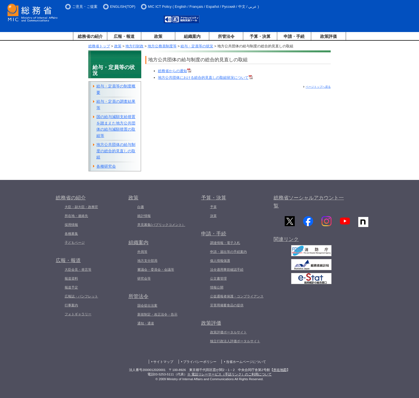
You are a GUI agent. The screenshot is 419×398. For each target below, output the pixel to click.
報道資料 (71, 278)
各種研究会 (106, 166)
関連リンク (286, 241)
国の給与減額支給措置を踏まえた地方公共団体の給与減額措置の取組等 (115, 126)
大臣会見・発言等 (78, 270)
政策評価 (328, 36)
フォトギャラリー (78, 314)
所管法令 (226, 36)
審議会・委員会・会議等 (155, 270)
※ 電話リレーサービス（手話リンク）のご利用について (229, 374)
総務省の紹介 (90, 36)
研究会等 (144, 278)
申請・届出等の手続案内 (228, 252)
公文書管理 (218, 278)
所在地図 (280, 370)
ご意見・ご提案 (85, 6)
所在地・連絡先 (76, 216)
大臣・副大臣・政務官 (81, 207)
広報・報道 (124, 36)
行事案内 (71, 305)
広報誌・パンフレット (81, 296)
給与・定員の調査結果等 (115, 104)
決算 (213, 216)
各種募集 (71, 234)
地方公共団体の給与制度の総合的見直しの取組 (115, 150)
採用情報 (71, 225)
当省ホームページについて (246, 361)
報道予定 (71, 287)
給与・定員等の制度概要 (115, 89)
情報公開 (216, 287)
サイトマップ (163, 361)
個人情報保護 (220, 261)
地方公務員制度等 (162, 46)
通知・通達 (145, 323)
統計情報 (144, 216)
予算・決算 (260, 36)
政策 (158, 36)
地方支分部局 (147, 261)
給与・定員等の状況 (197, 46)
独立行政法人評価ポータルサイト (235, 341)
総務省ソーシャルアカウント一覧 (309, 202)
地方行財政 (134, 46)
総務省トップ (99, 46)
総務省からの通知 (174, 71)
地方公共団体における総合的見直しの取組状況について (205, 77)
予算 (213, 207)
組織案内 (192, 36)
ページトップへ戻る (318, 86)
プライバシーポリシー (199, 361)
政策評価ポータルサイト (228, 332)
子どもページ (75, 243)
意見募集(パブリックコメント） (161, 225)
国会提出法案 (147, 305)
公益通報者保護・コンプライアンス (237, 296)
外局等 (142, 252)
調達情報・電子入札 (225, 243)
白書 (140, 207)
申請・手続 (294, 36)
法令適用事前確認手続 (226, 270)
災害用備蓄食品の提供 (226, 305)
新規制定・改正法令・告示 (157, 314)
